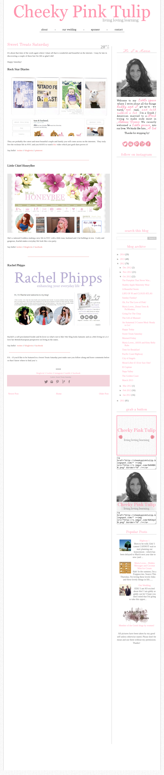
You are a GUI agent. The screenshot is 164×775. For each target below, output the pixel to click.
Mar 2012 (127, 386)
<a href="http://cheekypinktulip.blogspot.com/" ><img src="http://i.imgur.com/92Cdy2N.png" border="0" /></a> (136, 521)
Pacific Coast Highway (132, 354)
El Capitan (127, 367)
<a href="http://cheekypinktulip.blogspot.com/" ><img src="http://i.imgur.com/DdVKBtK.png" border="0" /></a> (136, 464)
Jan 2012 (127, 395)
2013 (122, 259)
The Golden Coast (130, 376)
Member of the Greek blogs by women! (136, 630)
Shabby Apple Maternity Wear (135, 285)
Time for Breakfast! (131, 350)
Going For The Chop (131, 313)
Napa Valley (127, 371)
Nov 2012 (127, 272)
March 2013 (127, 380)
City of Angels (128, 358)
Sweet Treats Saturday (63, 377)
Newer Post (13, 394)
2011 (122, 400)
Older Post (104, 394)
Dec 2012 (127, 267)
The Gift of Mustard (131, 318)
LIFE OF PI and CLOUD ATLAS (137, 293)
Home (59, 394)
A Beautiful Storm (130, 289)
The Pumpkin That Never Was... (136, 280)
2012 (122, 263)
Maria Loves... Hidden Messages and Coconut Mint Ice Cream (144, 571)
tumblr (68, 373)
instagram (59, 373)
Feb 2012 (127, 390)
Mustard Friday (129, 338)
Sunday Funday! (129, 298)
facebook (76, 373)
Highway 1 (145, 545)
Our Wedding (145, 590)
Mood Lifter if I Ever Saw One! (136, 363)
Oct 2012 (127, 276)
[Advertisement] (136, 702)
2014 (122, 254)
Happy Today (128, 329)
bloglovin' (40, 373)
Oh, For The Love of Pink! (134, 302)
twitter (49, 373)
